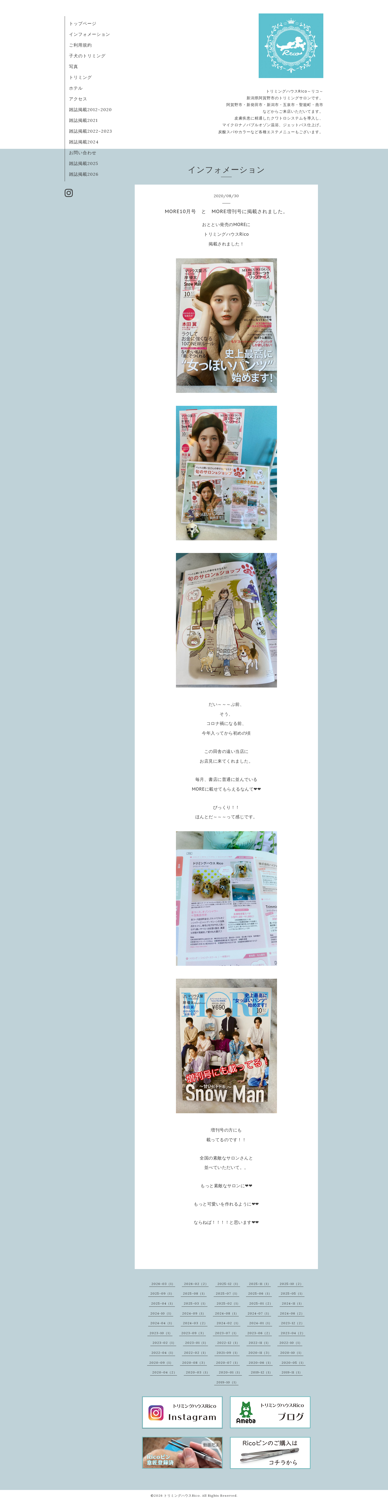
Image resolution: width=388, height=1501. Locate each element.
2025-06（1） (260, 1293)
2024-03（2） (195, 1323)
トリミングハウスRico (182, 1495)
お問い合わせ (82, 152)
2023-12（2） (292, 1323)
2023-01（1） (196, 1343)
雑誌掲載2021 (83, 120)
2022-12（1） (228, 1343)
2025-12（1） (228, 1284)
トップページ (82, 23)
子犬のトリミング (87, 55)
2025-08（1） (195, 1293)
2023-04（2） (293, 1333)
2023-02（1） (164, 1343)
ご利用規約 (80, 45)
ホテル (76, 88)
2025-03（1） (195, 1303)
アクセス (78, 98)
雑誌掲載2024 (84, 142)
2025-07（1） (227, 1293)
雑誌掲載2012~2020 (90, 109)
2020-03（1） (198, 1372)
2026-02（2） (196, 1284)
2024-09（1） (194, 1313)
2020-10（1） (291, 1353)
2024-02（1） (228, 1323)
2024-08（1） (227, 1313)
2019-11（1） (292, 1372)
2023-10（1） (161, 1333)
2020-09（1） (161, 1363)
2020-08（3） (194, 1363)
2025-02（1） (228, 1303)
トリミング (80, 77)
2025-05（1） (292, 1293)
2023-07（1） (226, 1333)
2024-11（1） (293, 1303)
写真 (73, 66)
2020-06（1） (261, 1363)
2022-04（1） (163, 1353)
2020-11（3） (259, 1353)
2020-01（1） (230, 1372)
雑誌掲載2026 (83, 174)
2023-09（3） (193, 1333)
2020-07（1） (228, 1363)
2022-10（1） (290, 1343)
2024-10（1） (161, 1313)
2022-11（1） (260, 1343)
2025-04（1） (163, 1303)
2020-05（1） (294, 1363)
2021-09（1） (228, 1353)
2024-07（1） (259, 1313)
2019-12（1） (262, 1372)
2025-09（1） (162, 1293)
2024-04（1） (162, 1323)
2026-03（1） (163, 1284)
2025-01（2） (261, 1303)
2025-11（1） (260, 1284)
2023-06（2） (259, 1333)
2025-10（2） (291, 1284)
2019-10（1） (227, 1382)
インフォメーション (89, 34)
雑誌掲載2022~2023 (90, 131)
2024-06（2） (292, 1313)
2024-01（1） (260, 1323)
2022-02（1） (196, 1353)
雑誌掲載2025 (83, 163)
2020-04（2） (164, 1372)
